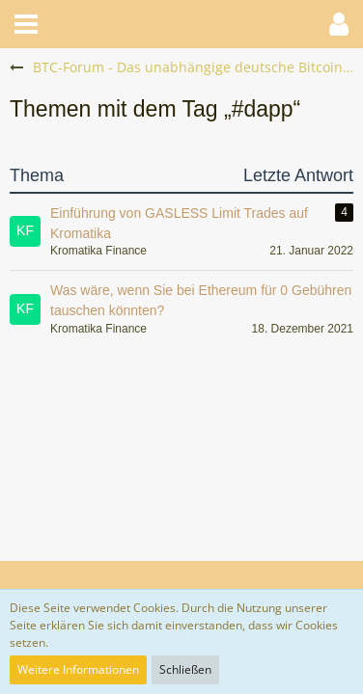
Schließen (185, 669)
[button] (26, 24)
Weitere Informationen (78, 669)
